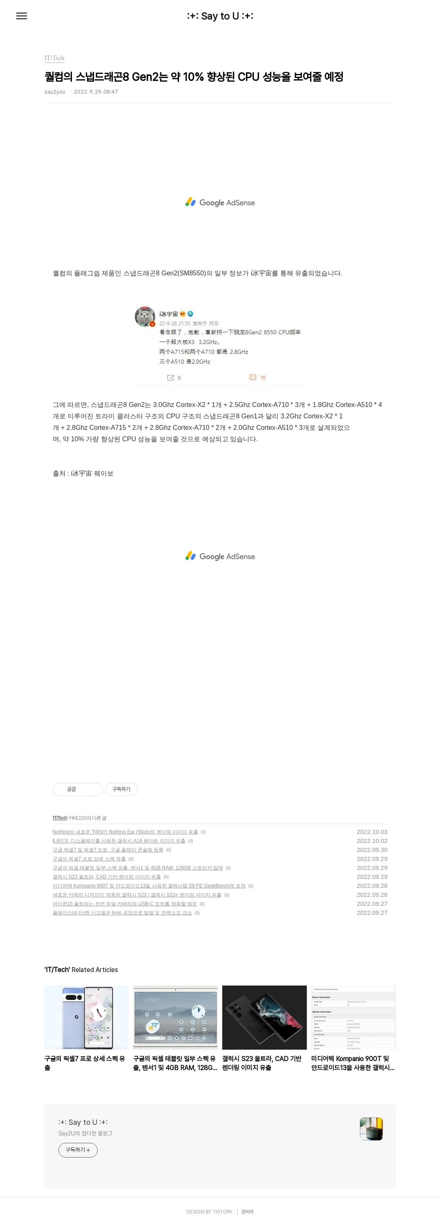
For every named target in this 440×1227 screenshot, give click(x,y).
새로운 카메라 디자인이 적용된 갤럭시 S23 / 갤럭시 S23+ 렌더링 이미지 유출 (137, 895)
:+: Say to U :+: (220, 16)
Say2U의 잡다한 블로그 (85, 1133)
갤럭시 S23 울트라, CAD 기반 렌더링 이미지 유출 (107, 877)
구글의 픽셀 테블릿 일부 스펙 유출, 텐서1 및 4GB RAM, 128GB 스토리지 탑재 (138, 868)
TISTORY (222, 1212)
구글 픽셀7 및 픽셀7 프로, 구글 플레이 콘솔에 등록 (108, 850)
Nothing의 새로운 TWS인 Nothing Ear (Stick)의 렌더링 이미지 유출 (126, 832)
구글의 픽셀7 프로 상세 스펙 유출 (89, 859)
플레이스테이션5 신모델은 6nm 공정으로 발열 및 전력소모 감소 (122, 913)
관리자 (247, 1212)
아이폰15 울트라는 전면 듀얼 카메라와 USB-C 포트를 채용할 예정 (125, 904)
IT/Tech (60, 818)
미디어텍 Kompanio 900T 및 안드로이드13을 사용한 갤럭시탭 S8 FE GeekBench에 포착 (149, 886)
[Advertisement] (220, 202)
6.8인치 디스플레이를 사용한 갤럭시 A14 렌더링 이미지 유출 (119, 841)
